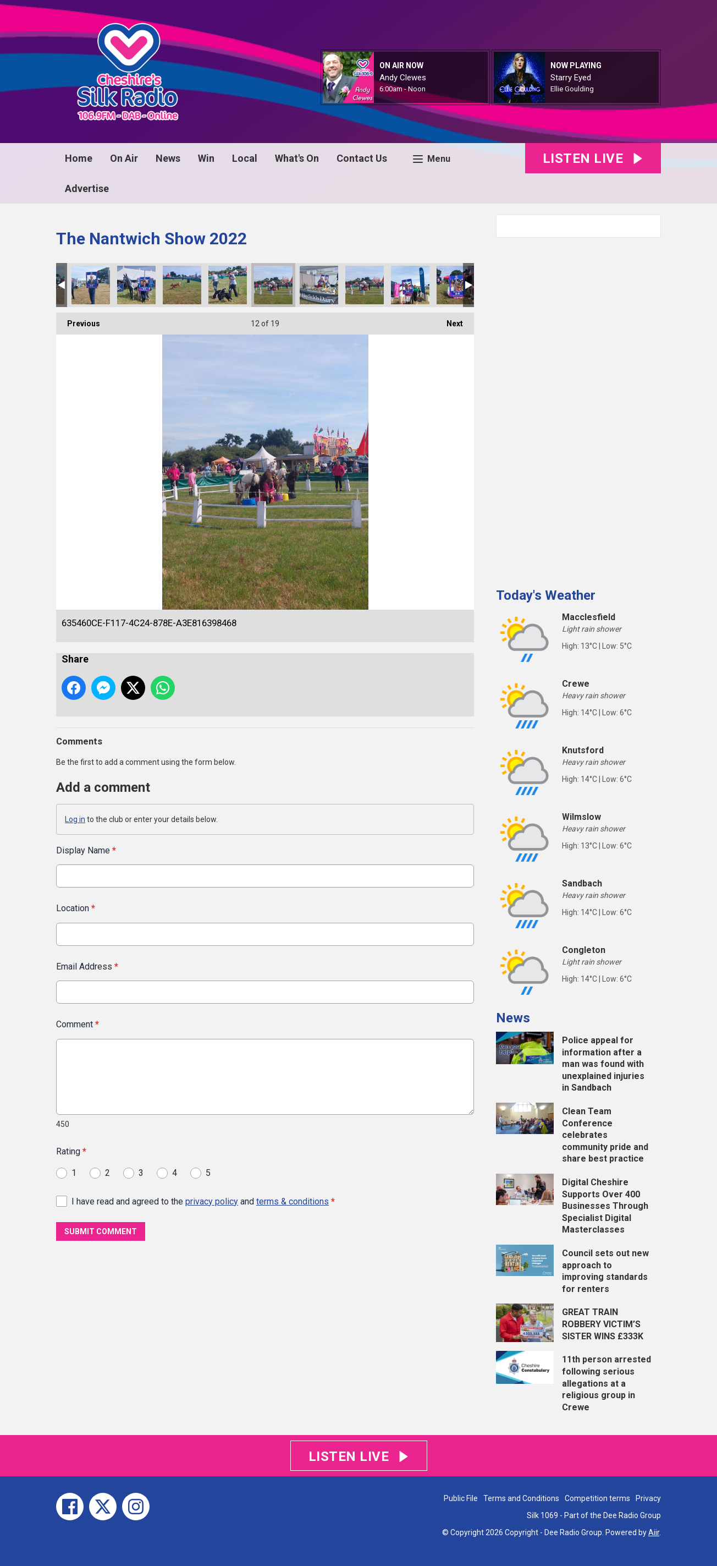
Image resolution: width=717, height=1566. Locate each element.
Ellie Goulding (572, 89)
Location (75, 908)
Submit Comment (100, 1231)
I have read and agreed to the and (203, 1201)
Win (206, 158)
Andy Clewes (402, 78)
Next (449, 320)
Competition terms (597, 1498)
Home (78, 158)
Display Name (86, 850)
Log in (75, 819)
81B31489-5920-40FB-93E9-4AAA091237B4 (410, 285)
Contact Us (362, 158)
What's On (297, 158)
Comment (77, 1024)
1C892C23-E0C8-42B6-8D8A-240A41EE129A (319, 285)
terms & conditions (292, 1201)
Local (244, 158)
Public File (461, 1498)
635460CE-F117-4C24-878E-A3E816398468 (273, 285)
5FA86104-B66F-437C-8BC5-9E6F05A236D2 (364, 285)
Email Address (87, 966)
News (168, 158)
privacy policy (211, 1201)
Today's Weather (545, 595)
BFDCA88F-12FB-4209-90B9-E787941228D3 (182, 285)
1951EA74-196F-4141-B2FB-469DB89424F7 (227, 285)
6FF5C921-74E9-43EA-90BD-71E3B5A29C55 (456, 285)
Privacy (648, 1498)
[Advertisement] (578, 408)
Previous (78, 320)
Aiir (653, 1532)
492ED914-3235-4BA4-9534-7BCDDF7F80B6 (136, 285)
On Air (124, 158)
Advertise (87, 188)
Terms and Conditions (521, 1498)
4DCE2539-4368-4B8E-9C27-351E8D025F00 (90, 285)
